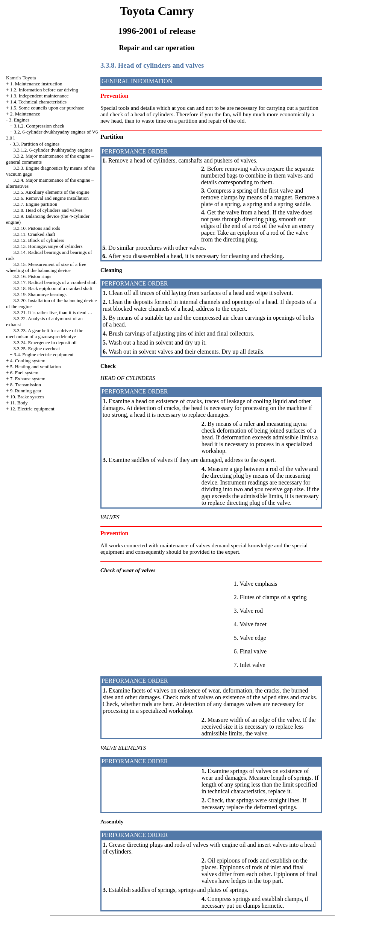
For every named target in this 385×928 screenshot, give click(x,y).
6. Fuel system (24, 372)
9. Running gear (25, 390)
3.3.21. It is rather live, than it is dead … (53, 312)
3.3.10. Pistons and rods (37, 228)
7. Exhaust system (27, 378)
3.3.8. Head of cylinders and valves (48, 210)
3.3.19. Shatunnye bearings (40, 294)
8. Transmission (25, 384)
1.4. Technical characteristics (38, 102)
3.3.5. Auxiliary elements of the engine (51, 192)
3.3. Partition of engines (35, 144)
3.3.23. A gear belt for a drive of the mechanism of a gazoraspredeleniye (44, 333)
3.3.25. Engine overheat (37, 348)
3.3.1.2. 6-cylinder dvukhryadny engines (53, 150)
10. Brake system (27, 396)
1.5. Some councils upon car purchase (47, 108)
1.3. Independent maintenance (39, 96)
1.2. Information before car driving (44, 90)
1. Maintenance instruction (36, 84)
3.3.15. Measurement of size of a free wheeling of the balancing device (46, 267)
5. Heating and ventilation (35, 366)
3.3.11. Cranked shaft (34, 234)
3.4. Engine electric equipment (43, 354)
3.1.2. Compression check (39, 126)
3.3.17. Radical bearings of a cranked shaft (55, 282)
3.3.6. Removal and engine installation (51, 198)
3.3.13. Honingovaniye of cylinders (48, 246)
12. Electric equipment (32, 409)
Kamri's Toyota (21, 77)
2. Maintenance (25, 114)
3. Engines (19, 120)
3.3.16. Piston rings (33, 276)
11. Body (19, 403)
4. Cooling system (27, 360)
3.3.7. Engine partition (36, 204)
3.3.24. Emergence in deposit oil (45, 342)
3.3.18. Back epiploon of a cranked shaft (53, 288)
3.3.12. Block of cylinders (39, 240)
